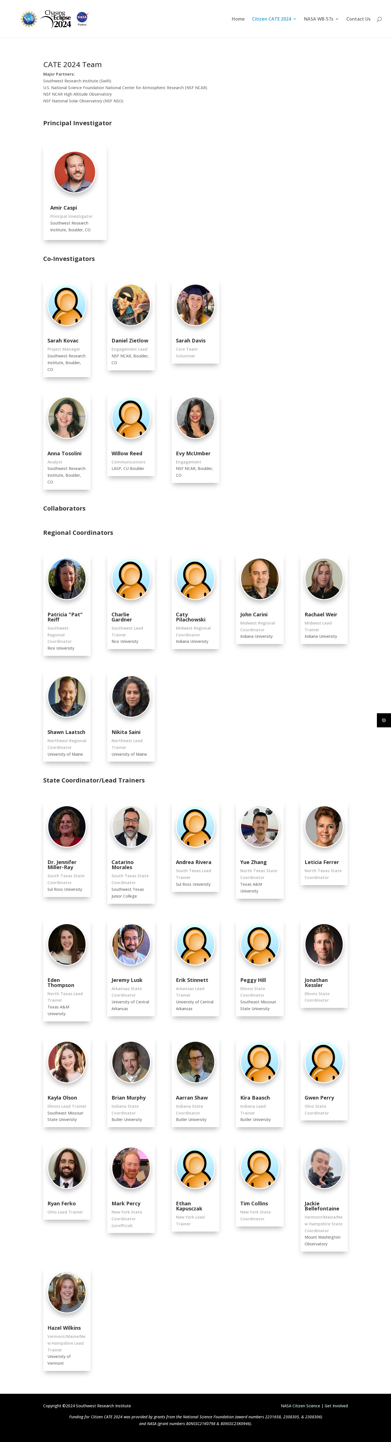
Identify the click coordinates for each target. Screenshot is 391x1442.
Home (238, 19)
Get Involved (336, 1405)
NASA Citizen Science (300, 1405)
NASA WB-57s (318, 19)
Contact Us (358, 19)
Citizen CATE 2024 (271, 19)
